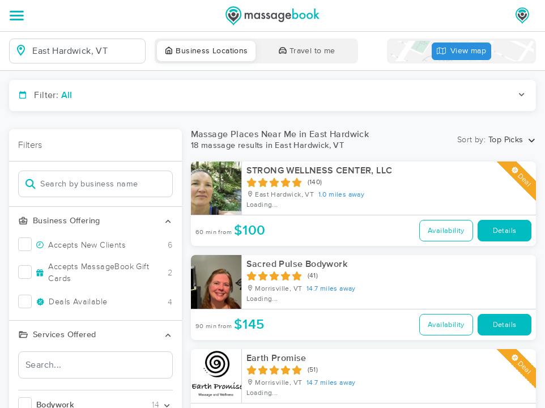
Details (505, 231)
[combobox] (86, 51)
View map (462, 51)
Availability (446, 231)
